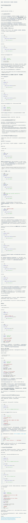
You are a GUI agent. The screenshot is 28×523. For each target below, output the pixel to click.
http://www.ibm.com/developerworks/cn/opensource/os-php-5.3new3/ (11, 517)
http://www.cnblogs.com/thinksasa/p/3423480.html (8, 518)
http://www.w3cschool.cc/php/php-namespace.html (8, 519)
